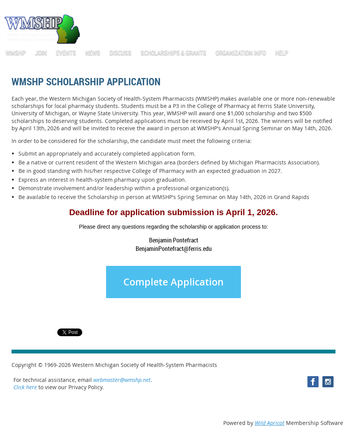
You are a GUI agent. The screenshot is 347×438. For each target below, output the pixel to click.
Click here (25, 387)
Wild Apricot (269, 422)
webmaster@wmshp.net (122, 379)
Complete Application (173, 282)
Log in (335, 7)
